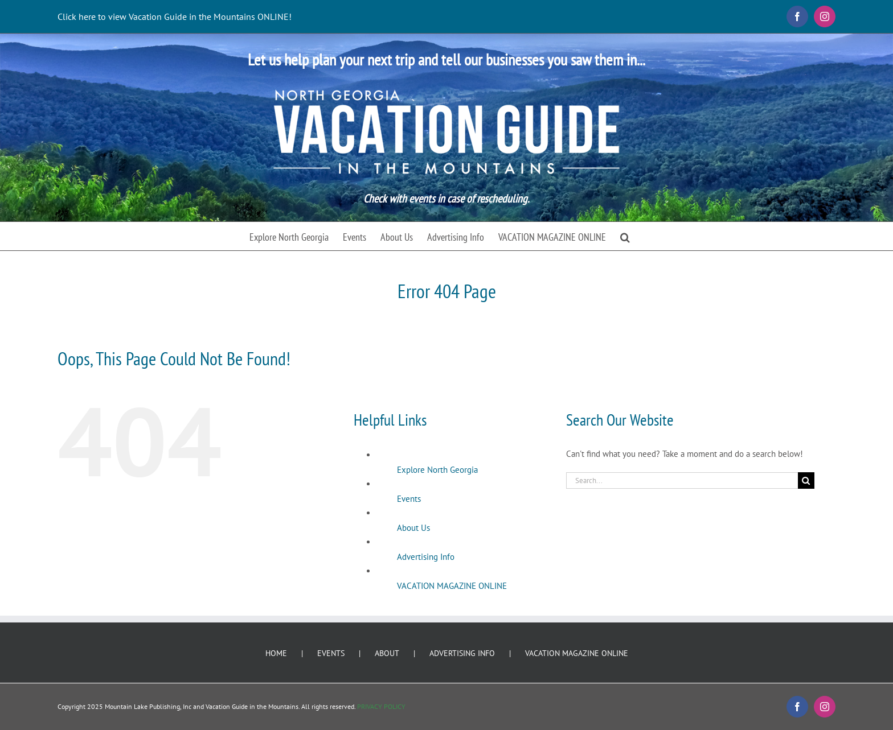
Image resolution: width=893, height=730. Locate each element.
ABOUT (387, 653)
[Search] (806, 480)
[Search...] (681, 480)
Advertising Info (425, 556)
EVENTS (331, 653)
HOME (276, 653)
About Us (413, 527)
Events (409, 498)
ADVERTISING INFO (462, 653)
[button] (625, 236)
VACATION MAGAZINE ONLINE (452, 585)
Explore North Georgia (437, 469)
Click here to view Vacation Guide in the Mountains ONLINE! (175, 16)
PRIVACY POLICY (381, 706)
